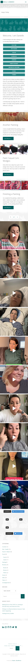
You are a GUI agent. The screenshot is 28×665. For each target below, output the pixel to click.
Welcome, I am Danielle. (13, 35)
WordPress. (18, 660)
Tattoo (3, 580)
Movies (5, 570)
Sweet (4, 559)
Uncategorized (5, 582)
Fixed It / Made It (6, 551)
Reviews (4, 564)
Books (4, 567)
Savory (5, 557)
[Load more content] (9, 533)
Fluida (13, 660)
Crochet (4, 547)
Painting (4, 562)
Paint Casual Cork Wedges (11, 159)
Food (3, 554)
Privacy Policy (12, 643)
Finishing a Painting (11, 194)
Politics (5, 572)
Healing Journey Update (8, 613)
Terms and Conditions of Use (12, 645)
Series (3, 575)
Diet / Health (5, 549)
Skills (3, 577)
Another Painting (10, 124)
